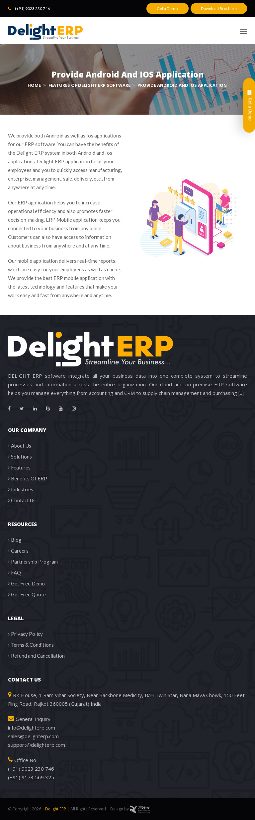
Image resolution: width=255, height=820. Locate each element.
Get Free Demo (28, 583)
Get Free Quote (28, 594)
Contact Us (23, 500)
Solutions (21, 457)
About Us (21, 446)
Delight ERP (55, 809)
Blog (16, 540)
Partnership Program (34, 562)
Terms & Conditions (32, 645)
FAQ (16, 572)
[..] (241, 393)
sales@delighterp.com (33, 736)
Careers (20, 551)
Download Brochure (219, 8)
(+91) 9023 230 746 (32, 8)
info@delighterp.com (31, 727)
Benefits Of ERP (29, 478)
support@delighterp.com (36, 744)
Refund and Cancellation (38, 656)
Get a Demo (167, 8)
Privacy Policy (27, 634)
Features (21, 467)
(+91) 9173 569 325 (31, 777)
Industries (22, 489)
